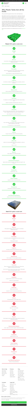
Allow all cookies (14, 402)
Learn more (7, 399)
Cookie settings (14, 404)
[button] (23, 3)
